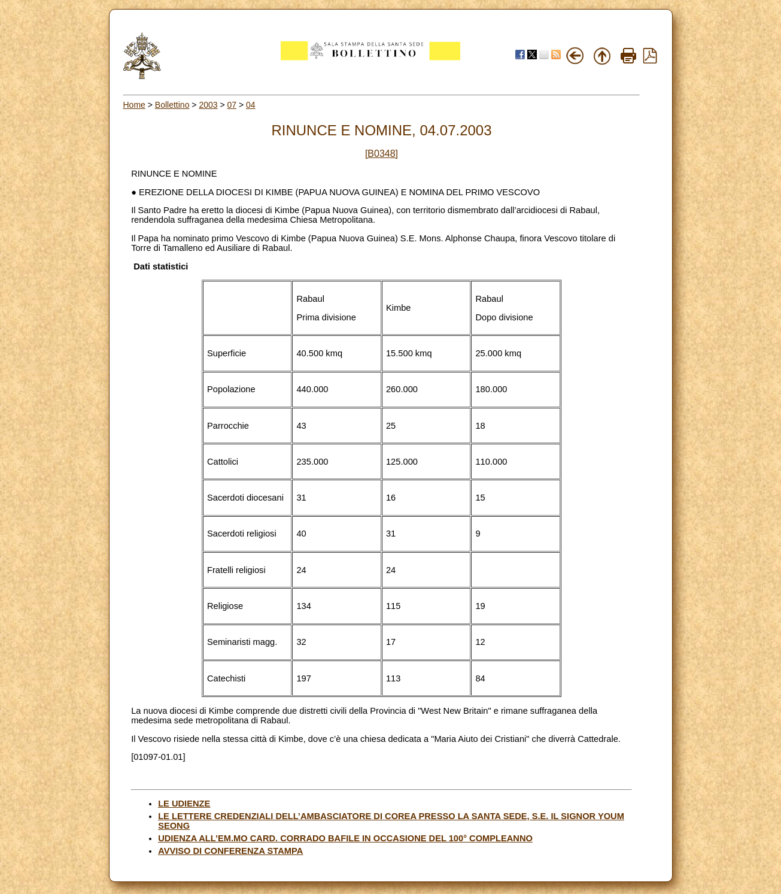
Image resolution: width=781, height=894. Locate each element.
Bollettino (172, 105)
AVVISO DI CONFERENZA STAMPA (230, 851)
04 (251, 105)
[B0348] (381, 154)
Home (134, 105)
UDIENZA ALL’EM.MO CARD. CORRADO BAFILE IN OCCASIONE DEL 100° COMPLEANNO (345, 838)
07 (232, 105)
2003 (208, 105)
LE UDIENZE (184, 803)
